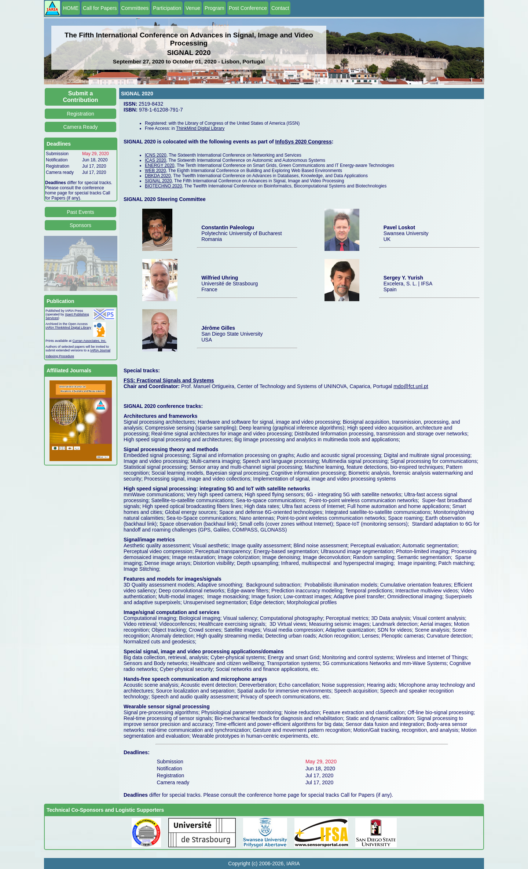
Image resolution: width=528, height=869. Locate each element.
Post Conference (248, 8)
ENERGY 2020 (160, 165)
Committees (135, 8)
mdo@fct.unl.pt (410, 386)
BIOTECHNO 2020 (163, 186)
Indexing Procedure (59, 356)
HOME (70, 8)
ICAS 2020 (155, 160)
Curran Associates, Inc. (90, 341)
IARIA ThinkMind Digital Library (68, 327)
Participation (167, 8)
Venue (193, 8)
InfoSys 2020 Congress (303, 142)
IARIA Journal (100, 350)
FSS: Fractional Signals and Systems (169, 380)
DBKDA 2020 (158, 175)
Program (214, 8)
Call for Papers (100, 8)
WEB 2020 (155, 170)
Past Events (80, 212)
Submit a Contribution (80, 96)
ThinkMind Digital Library (200, 128)
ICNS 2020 (155, 155)
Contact (280, 8)
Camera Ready (80, 127)
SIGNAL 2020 (158, 180)
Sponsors (80, 225)
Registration (80, 114)
